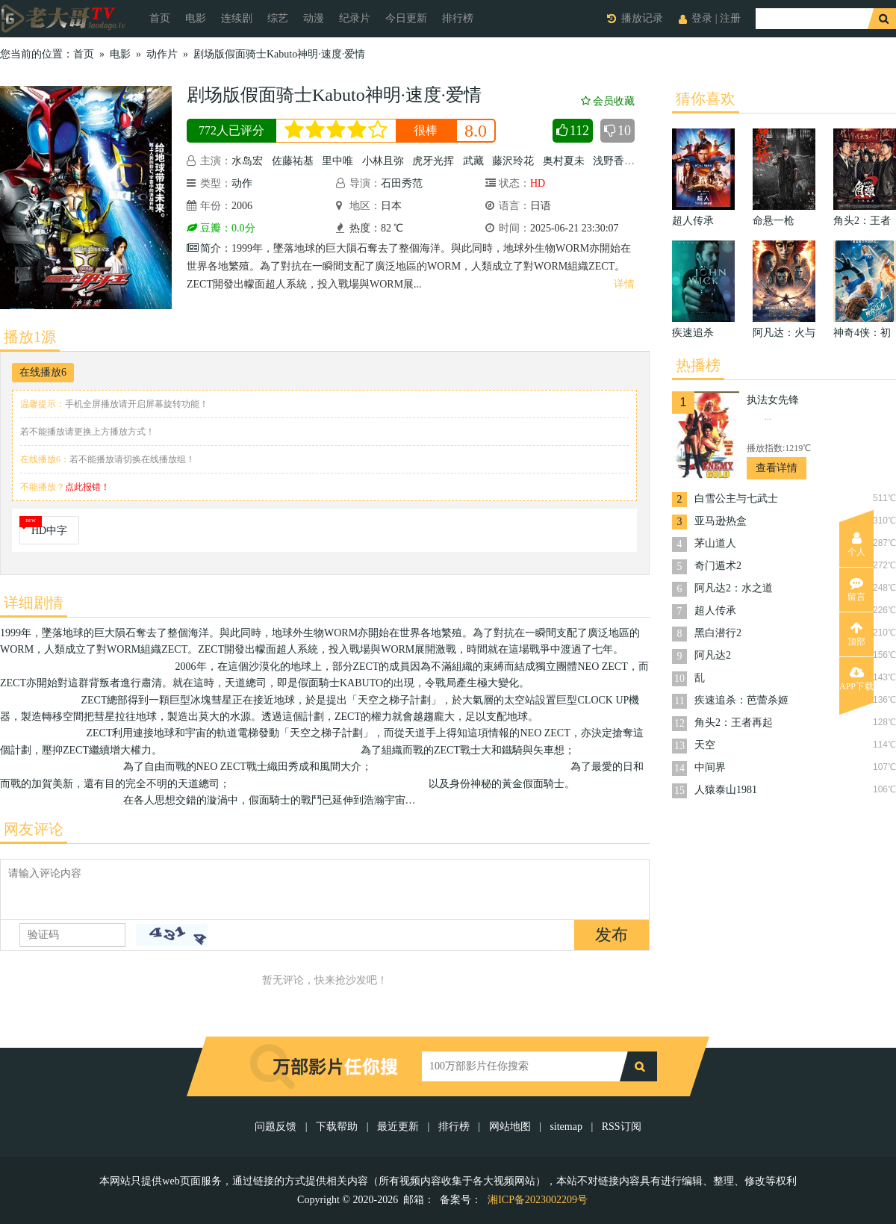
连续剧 (236, 18)
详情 (624, 284)
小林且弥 (383, 161)
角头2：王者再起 (733, 722)
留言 (856, 589)
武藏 (473, 161)
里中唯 (337, 161)
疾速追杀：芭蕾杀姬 (741, 700)
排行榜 (457, 18)
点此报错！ (87, 487)
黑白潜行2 (717, 633)
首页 (159, 18)
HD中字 (49, 530)
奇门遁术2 (717, 565)
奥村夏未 (564, 161)
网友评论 (33, 829)
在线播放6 (42, 372)
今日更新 (406, 18)
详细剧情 (33, 602)
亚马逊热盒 (720, 520)
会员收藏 (608, 101)
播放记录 (642, 18)
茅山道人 (715, 543)
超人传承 (715, 610)
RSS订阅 (621, 1126)
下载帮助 (337, 1126)
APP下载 (856, 679)
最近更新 (398, 1126)
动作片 (162, 54)
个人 (856, 544)
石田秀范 (402, 183)
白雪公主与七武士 (736, 498)
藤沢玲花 (513, 161)
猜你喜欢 (705, 98)
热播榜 (698, 365)
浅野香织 (614, 161)
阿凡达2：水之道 (733, 588)
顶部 (856, 634)
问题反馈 (277, 1126)
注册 (730, 18)
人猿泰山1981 (725, 789)
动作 (241, 183)
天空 (704, 745)
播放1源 (30, 337)
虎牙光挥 (433, 161)
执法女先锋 (773, 400)
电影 (195, 18)
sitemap (566, 1126)
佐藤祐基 (293, 161)
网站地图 (510, 1126)
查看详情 (776, 467)
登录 (701, 18)
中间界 (710, 767)
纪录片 (354, 18)
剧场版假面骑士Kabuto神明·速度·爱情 (279, 54)
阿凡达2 (712, 655)
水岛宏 (247, 161)
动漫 (313, 18)
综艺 (277, 18)
